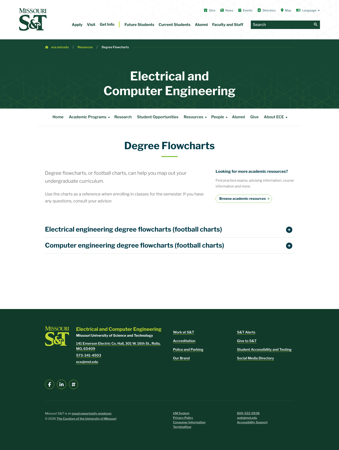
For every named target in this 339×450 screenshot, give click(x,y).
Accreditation (184, 341)
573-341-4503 (88, 355)
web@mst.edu (247, 418)
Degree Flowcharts (115, 47)
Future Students (139, 24)
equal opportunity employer (92, 413)
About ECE (276, 117)
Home (58, 117)
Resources (85, 47)
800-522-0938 (248, 413)
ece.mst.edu (60, 47)
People (220, 117)
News (226, 10)
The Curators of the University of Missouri (87, 419)
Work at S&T (183, 332)
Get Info (107, 24)
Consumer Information (189, 422)
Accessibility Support (252, 422)
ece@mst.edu (87, 362)
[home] (33, 19)
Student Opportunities (158, 117)
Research (123, 117)
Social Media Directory (255, 358)
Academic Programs (90, 117)
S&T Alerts (246, 332)
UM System (181, 413)
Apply (77, 24)
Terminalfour (182, 427)
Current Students (174, 24)
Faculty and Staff (227, 24)
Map (286, 10)
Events (245, 10)
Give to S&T (247, 341)
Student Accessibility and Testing (264, 350)
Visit (91, 24)
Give (209, 10)
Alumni (201, 24)
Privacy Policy (183, 418)
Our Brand (181, 358)
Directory (266, 10)
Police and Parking (188, 350)
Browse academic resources (242, 199)
